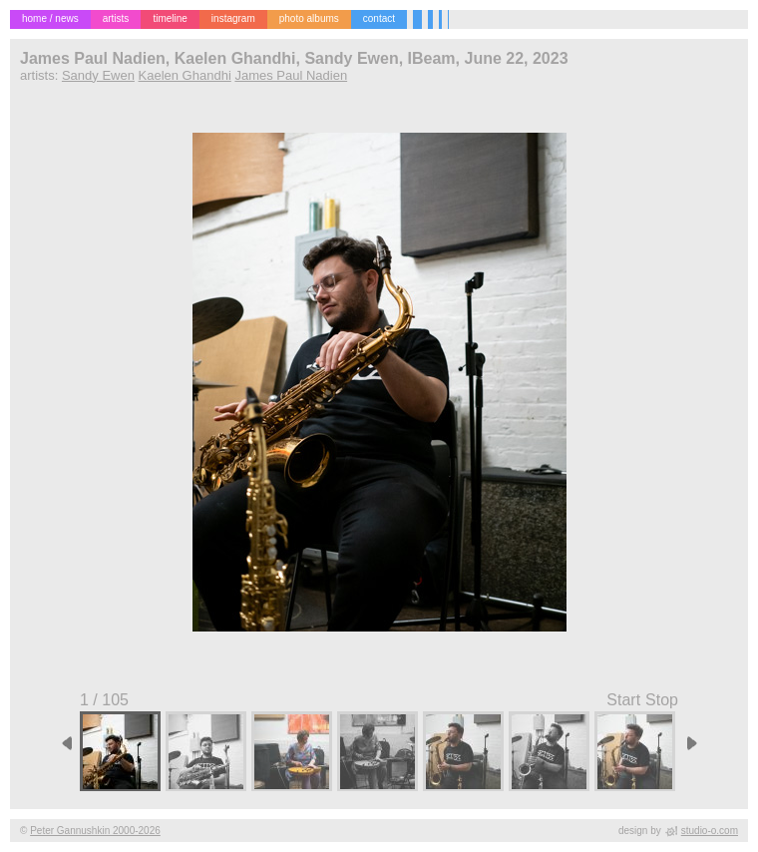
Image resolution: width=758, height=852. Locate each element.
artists (116, 18)
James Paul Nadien (290, 75)
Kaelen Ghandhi (185, 75)
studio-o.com (709, 830)
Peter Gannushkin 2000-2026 (95, 830)
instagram (233, 18)
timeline (170, 18)
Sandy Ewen (98, 75)
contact (379, 18)
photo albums (309, 18)
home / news (50, 18)
